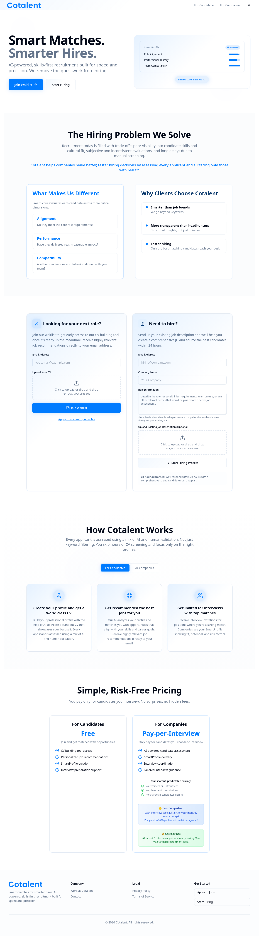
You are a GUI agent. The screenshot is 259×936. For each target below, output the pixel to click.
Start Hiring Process (182, 463)
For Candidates (204, 5)
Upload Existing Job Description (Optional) (163, 427)
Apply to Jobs (206, 892)
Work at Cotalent (81, 891)
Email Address (40, 354)
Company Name (147, 372)
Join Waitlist (25, 85)
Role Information (148, 389)
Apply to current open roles (76, 419)
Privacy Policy (141, 891)
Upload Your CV (41, 372)
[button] (76, 388)
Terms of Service (143, 896)
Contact (75, 896)
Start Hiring (61, 85)
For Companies (230, 5)
